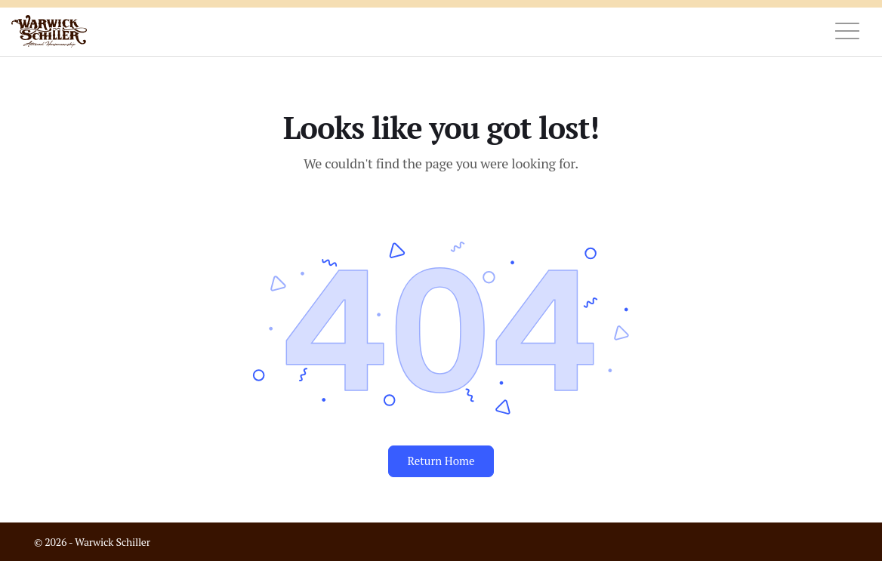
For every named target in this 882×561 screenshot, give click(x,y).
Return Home (440, 460)
